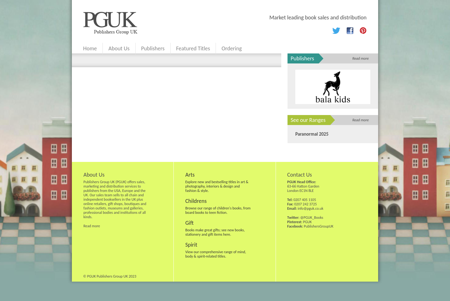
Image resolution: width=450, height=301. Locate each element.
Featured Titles (193, 48)
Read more (360, 58)
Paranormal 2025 (311, 134)
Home (90, 48)
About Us (119, 48)
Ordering (232, 48)
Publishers (153, 48)
